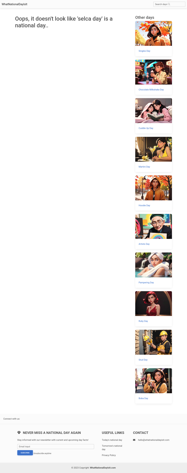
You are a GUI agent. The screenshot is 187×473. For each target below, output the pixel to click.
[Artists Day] (153, 231)
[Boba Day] (153, 385)
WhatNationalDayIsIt (14, 4)
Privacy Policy (109, 455)
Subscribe (25, 453)
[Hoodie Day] (153, 193)
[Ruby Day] (153, 308)
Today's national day (112, 440)
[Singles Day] (153, 38)
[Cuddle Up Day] (153, 115)
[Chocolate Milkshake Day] (153, 77)
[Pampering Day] (153, 270)
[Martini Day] (153, 154)
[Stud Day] (153, 347)
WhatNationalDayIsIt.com (103, 467)
